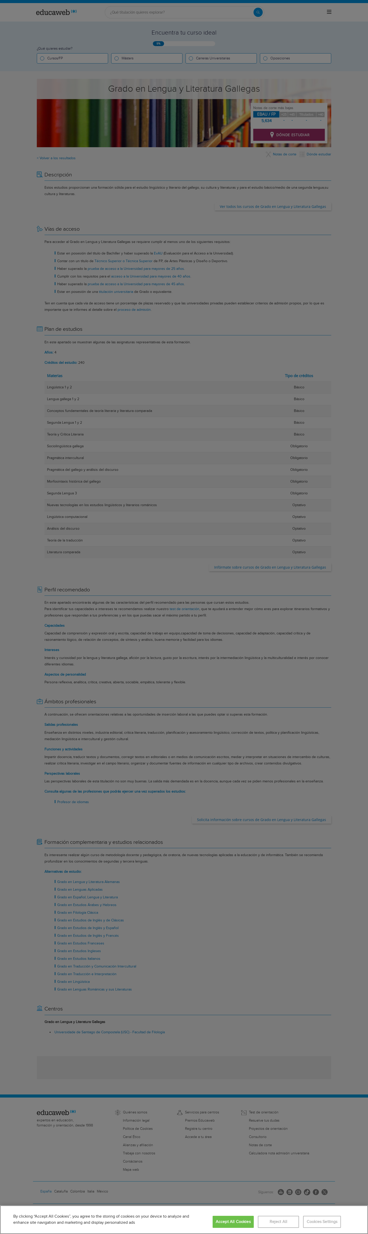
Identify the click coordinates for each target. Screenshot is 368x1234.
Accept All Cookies (233, 1221)
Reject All (279, 1221)
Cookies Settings (322, 1221)
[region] (184, 1219)
